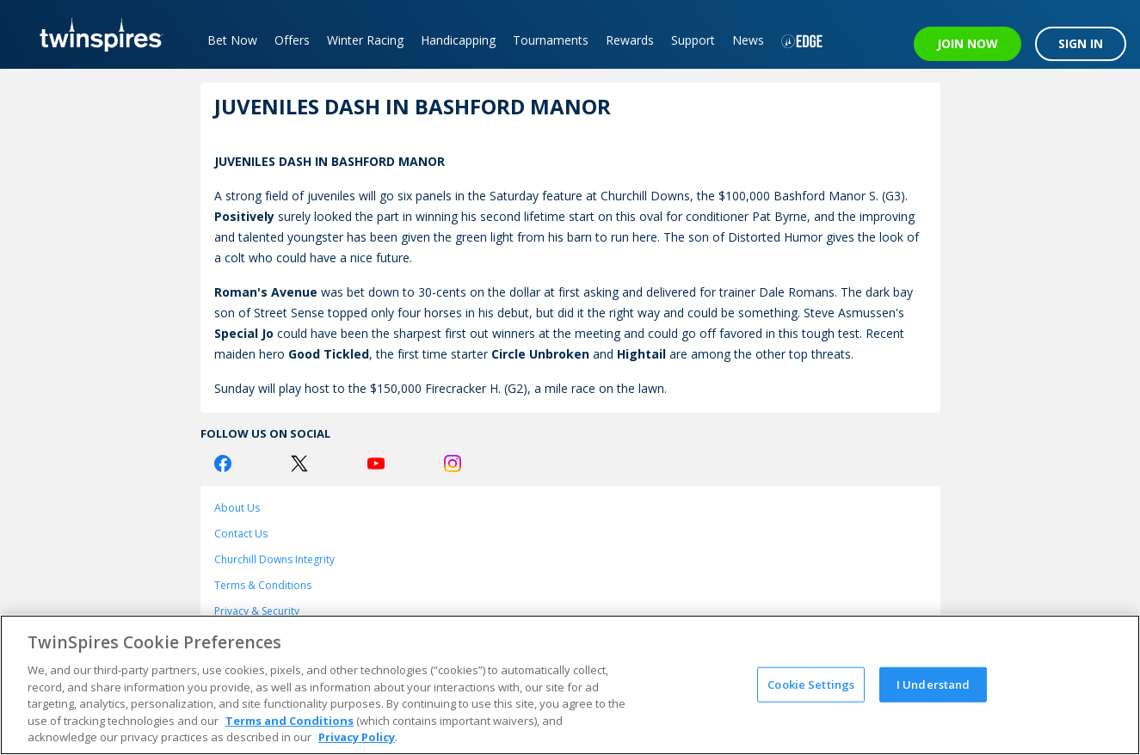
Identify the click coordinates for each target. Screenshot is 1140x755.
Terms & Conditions (262, 585)
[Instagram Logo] (452, 463)
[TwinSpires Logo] (95, 34)
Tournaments (550, 40)
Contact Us (241, 533)
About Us (237, 507)
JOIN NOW (967, 43)
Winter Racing (365, 40)
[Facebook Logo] (222, 463)
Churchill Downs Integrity (274, 559)
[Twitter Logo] (299, 463)
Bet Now (232, 40)
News (748, 40)
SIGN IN (1080, 43)
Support (693, 40)
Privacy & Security (256, 611)
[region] (570, 685)
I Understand (934, 683)
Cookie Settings (810, 683)
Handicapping (458, 40)
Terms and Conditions (289, 720)
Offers (292, 40)
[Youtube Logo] (376, 463)
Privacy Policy (356, 737)
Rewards (630, 40)
